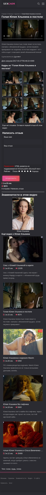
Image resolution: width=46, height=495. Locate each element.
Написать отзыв (17, 189)
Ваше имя (8, 137)
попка (19, 469)
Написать (4, 483)
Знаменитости (21, 478)
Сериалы (11, 478)
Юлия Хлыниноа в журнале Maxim (18, 358)
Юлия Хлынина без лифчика (16, 404)
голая (8, 469)
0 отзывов (6, 189)
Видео (30, 478)
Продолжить (10, 178)
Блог (10, 483)
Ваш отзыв (8, 146)
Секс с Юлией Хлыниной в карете (18, 265)
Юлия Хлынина (23, 231)
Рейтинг (7, 171)
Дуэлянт (17, 56)
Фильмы (3, 478)
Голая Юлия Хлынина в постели (17, 312)
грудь (13, 469)
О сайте (37, 478)
